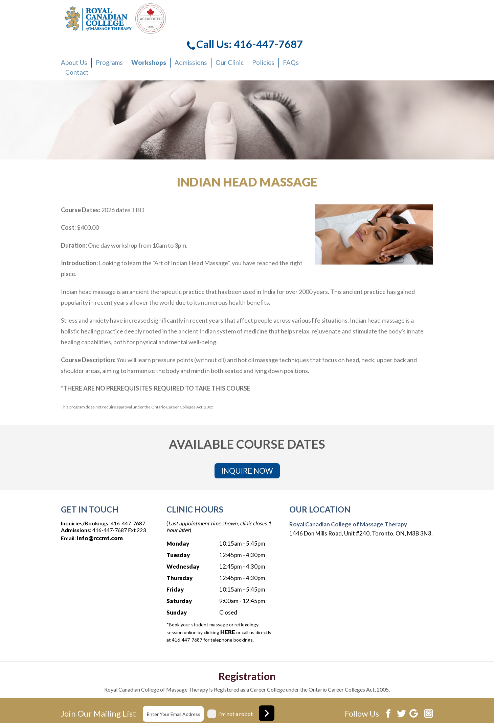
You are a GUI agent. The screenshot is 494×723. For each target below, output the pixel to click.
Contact (202, 37)
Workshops (268, 30)
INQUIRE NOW (247, 434)
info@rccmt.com (100, 501)
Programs (232, 30)
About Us (199, 30)
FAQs (397, 30)
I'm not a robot (235, 677)
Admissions (306, 30)
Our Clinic (342, 30)
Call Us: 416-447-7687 (371, 13)
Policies (372, 30)
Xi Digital (422, 707)
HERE (227, 595)
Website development (379, 707)
